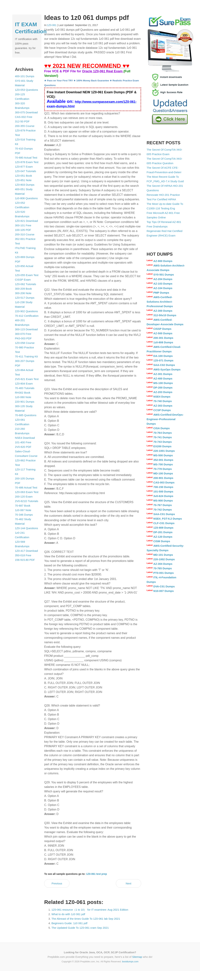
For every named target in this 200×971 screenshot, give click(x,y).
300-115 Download (26, 329)
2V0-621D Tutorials (26, 501)
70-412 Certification (27, 315)
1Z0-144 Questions (26, 528)
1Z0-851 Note (23, 180)
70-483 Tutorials (25, 388)
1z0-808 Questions (26, 198)
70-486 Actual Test (26, 487)
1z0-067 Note (23, 510)
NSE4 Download (25, 437)
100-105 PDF (23, 229)
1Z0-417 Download (26, 550)
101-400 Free (23, 442)
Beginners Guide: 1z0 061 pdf (69, 923)
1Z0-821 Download (26, 220)
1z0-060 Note (23, 397)
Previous (57, 883)
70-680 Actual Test (26, 157)
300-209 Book (23, 288)
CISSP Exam (23, 279)
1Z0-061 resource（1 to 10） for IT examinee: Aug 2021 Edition (89, 909)
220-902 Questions (26, 311)
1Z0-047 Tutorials (25, 171)
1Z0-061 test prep (96, 873)
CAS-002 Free (23, 116)
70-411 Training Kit (26, 356)
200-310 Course (25, 234)
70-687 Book (22, 505)
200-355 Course (25, 125)
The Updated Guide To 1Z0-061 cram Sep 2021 (80, 927)
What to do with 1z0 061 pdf (68, 914)
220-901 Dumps (24, 401)
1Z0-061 (51, 25)
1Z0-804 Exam (24, 383)
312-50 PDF (22, 121)
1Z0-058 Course (25, 342)
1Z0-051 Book (23, 175)
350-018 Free (23, 555)
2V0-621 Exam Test (27, 379)
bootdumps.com (130, 961)
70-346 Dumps (24, 514)
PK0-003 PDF (23, 338)
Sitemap (137, 956)
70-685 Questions (25, 415)
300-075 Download (26, 112)
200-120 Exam (24, 496)
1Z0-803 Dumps (25, 184)
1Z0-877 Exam (24, 166)
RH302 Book (22, 392)
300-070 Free (23, 333)
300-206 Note (23, 293)
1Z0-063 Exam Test (27, 492)
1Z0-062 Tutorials (25, 284)
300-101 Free (23, 225)
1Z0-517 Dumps (25, 297)
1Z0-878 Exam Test (27, 162)
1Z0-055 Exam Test (27, 275)
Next (128, 883)
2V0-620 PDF (23, 446)
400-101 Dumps (24, 76)
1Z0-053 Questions (26, 89)
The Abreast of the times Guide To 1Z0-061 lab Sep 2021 (85, 918)
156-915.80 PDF (25, 559)
